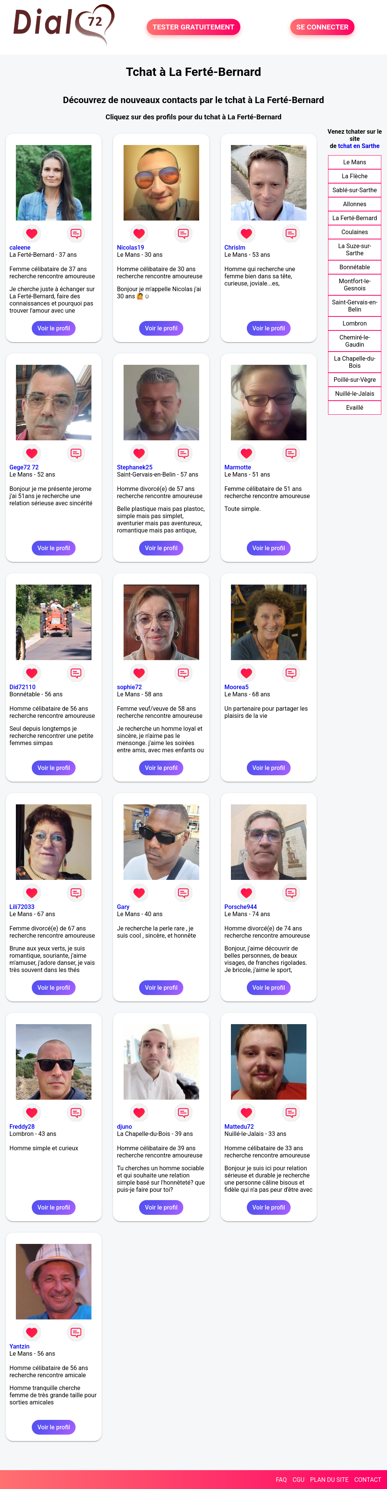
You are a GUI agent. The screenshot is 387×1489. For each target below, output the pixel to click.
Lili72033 (21, 906)
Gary (123, 906)
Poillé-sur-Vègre (355, 379)
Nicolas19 (130, 247)
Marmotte (237, 467)
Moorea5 (236, 687)
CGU (299, 1479)
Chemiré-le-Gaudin (354, 341)
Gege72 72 (24, 467)
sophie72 (129, 687)
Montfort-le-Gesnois (355, 285)
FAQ (281, 1479)
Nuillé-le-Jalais (355, 393)
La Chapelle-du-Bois (355, 362)
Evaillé (354, 407)
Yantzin (19, 1346)
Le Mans (354, 162)
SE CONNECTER (322, 27)
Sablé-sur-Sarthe (355, 190)
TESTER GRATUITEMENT (194, 27)
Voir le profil (53, 328)
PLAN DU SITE (329, 1479)
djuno (124, 1126)
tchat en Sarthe (358, 146)
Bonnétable (354, 267)
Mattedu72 (239, 1126)
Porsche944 (240, 906)
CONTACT (367, 1479)
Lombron (355, 323)
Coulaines (354, 232)
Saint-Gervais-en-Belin (355, 306)
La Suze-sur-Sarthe (354, 249)
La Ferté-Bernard (355, 218)
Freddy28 (22, 1126)
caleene (20, 247)
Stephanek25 (134, 467)
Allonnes (355, 204)
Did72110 (22, 687)
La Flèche (355, 176)
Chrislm (234, 247)
